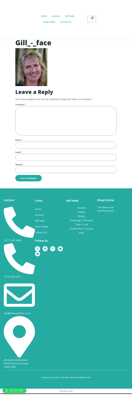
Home (44, 16)
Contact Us (65, 22)
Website (19, 167)
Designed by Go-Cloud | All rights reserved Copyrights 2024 (66, 380)
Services (56, 16)
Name (18, 142)
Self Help (69, 16)
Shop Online (49, 22)
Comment (20, 105)
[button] (14, 390)
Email (18, 154)
